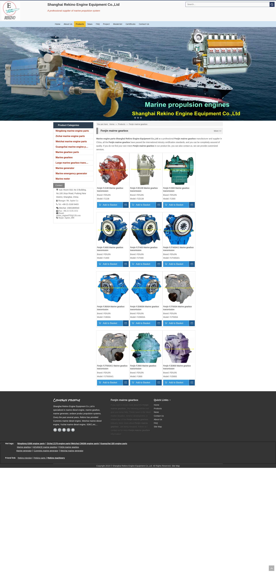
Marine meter (63, 179)
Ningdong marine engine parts (72, 131)
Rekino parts (39, 458)
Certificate (130, 24)
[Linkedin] (64, 430)
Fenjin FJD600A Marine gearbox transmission (144, 308)
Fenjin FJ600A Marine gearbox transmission (110, 308)
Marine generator (65, 168)
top (271, 568)
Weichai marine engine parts (71, 141)
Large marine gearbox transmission (74, 163)
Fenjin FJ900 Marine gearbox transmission (143, 367)
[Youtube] (73, 430)
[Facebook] (55, 430)
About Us (68, 24)
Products (80, 24)
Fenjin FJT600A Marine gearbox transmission (177, 308)
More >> (217, 131)
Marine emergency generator (71, 173)
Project (106, 24)
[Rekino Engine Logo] (10, 10)
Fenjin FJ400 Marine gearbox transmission (110, 248)
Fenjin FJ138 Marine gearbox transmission (110, 189)
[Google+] (59, 430)
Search (272, 4)
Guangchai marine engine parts (73, 147)
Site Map (158, 427)
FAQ (98, 24)
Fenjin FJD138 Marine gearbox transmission (144, 189)
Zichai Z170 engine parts (58, 443)
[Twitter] (68, 430)
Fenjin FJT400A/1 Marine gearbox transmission (178, 248)
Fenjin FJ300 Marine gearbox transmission (176, 189)
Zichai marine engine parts (70, 136)
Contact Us (144, 24)
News (89, 24)
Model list (117, 24)
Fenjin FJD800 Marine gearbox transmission (177, 367)
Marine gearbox (64, 157)
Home (57, 24)
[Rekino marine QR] (192, 399)
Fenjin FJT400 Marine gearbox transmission (144, 248)
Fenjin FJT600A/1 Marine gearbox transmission (112, 367)
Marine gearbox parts (67, 152)
